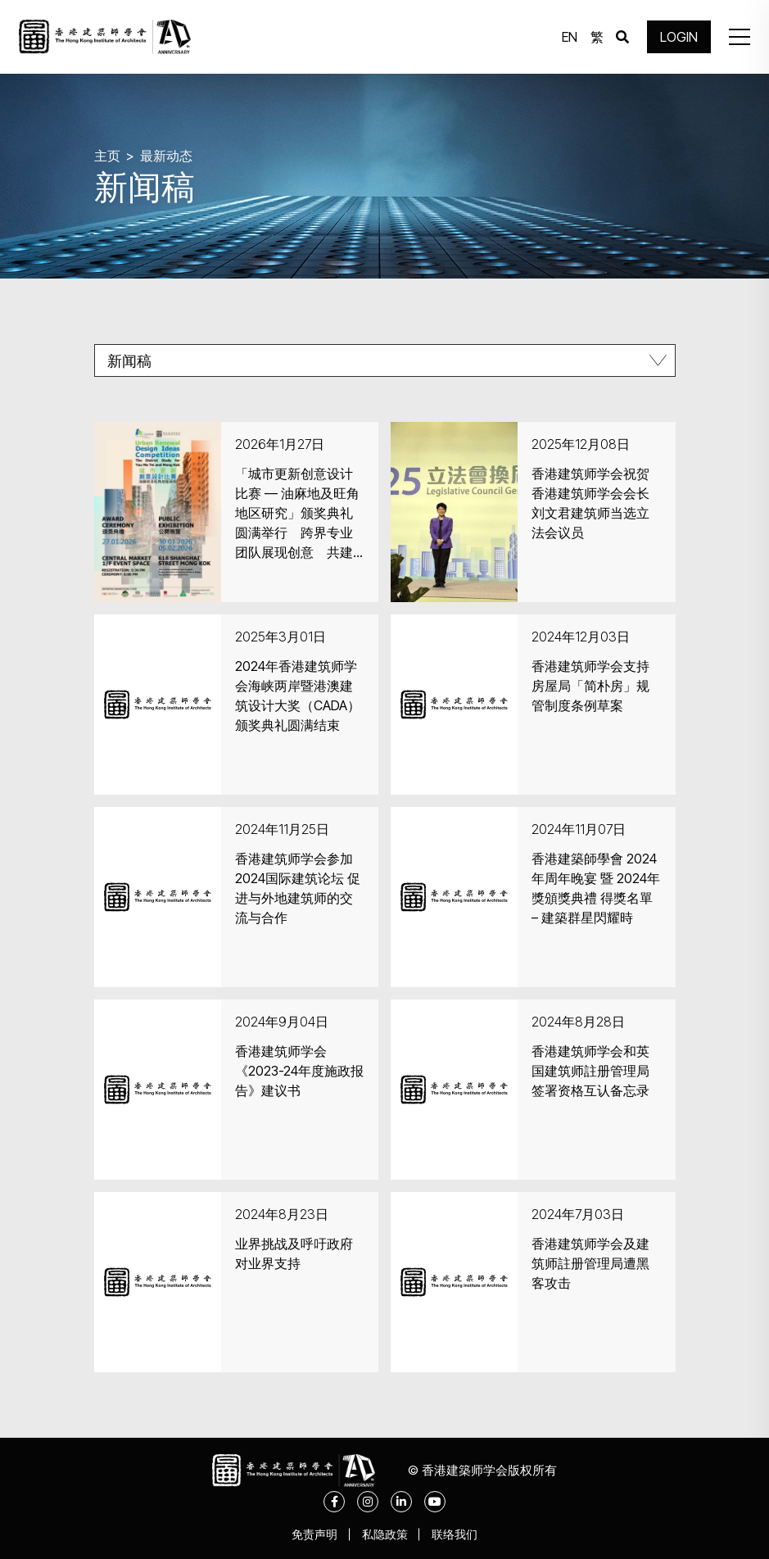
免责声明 (314, 1534)
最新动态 (166, 155)
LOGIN (679, 37)
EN (569, 37)
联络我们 (455, 1534)
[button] (739, 37)
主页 (107, 155)
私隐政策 (385, 1534)
